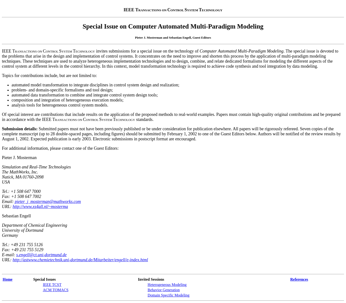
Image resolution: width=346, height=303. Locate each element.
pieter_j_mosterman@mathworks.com (48, 201)
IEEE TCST (52, 285)
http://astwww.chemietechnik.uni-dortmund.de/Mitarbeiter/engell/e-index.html (80, 259)
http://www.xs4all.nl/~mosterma (40, 206)
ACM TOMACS (55, 290)
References (299, 279)
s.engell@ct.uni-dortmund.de (41, 254)
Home (7, 279)
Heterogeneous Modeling (167, 285)
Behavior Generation (164, 290)
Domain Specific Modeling (168, 295)
